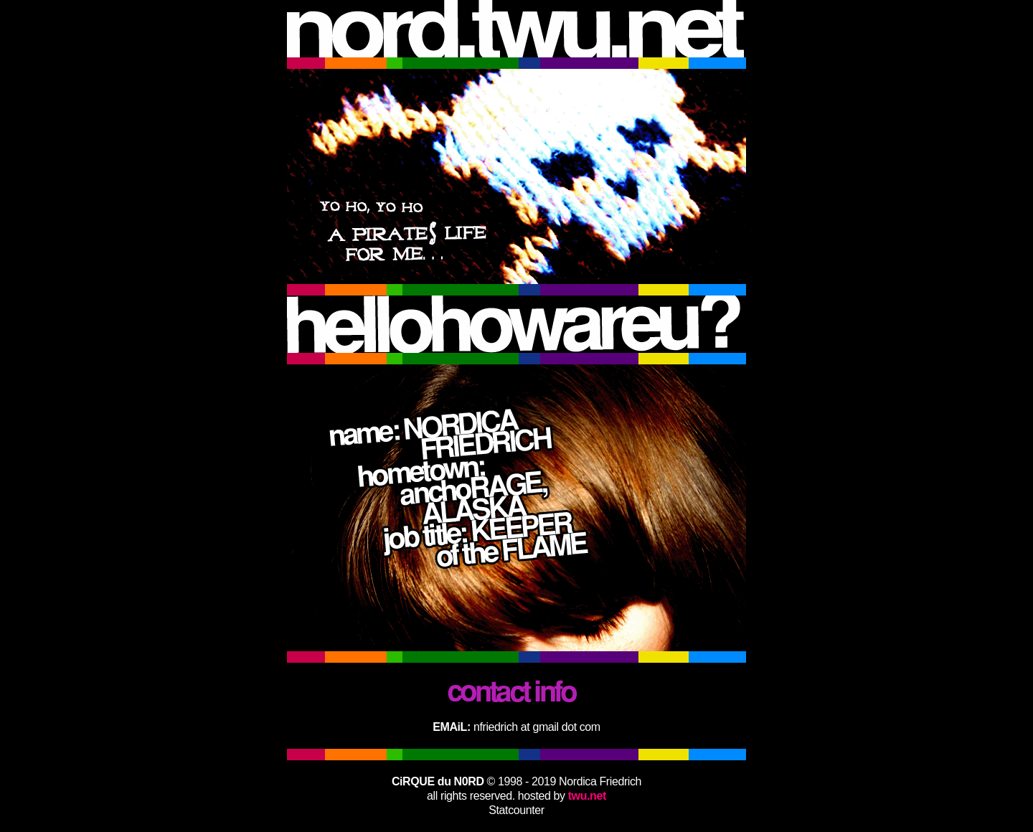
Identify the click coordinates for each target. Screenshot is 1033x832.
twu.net (587, 796)
